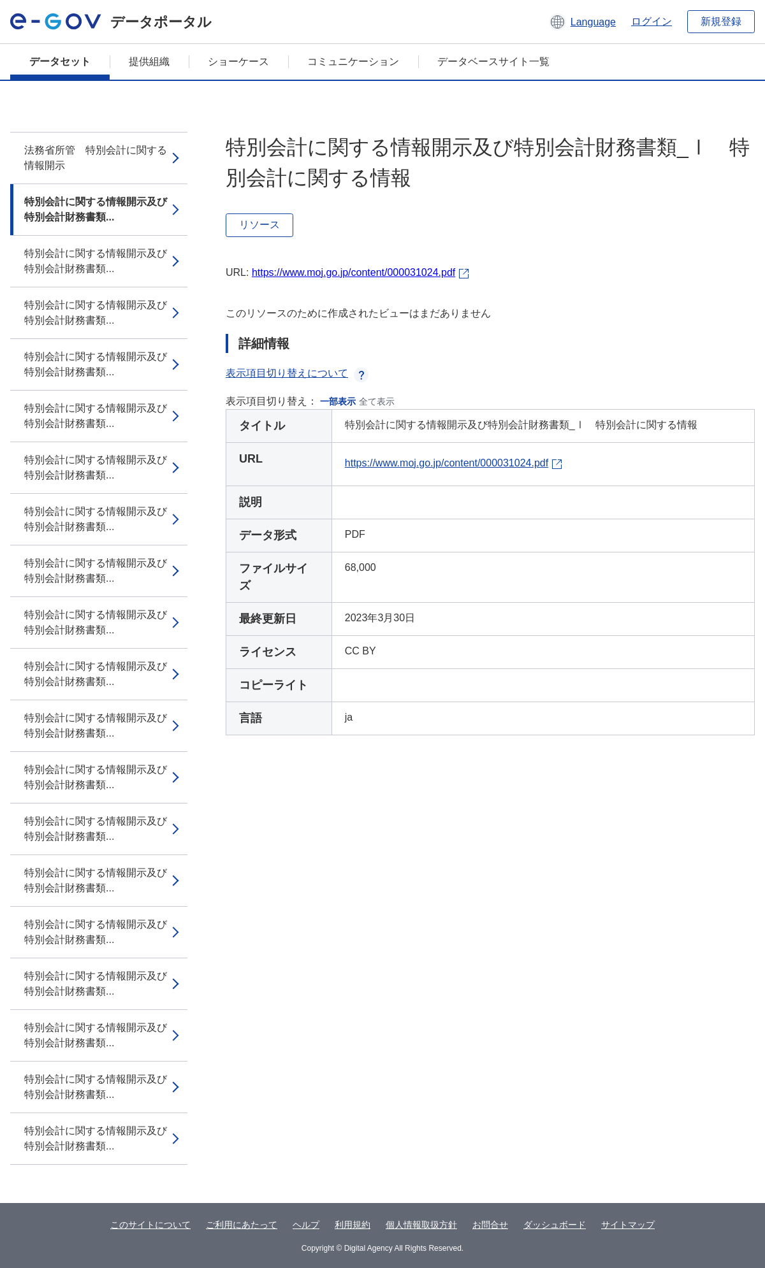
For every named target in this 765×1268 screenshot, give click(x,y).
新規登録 (721, 21)
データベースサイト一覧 (493, 61)
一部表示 (338, 401)
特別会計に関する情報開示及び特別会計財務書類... (95, 209)
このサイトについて (150, 1225)
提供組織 (149, 61)
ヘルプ (306, 1225)
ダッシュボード (554, 1225)
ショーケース (238, 61)
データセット (60, 61)
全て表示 (377, 401)
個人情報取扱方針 (421, 1225)
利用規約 (352, 1225)
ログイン (651, 21)
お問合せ (490, 1225)
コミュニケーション (353, 61)
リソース (259, 224)
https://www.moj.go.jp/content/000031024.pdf (353, 272)
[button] (582, 21)
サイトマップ (628, 1225)
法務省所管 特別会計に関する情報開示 (95, 158)
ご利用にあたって (241, 1225)
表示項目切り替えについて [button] (297, 373)
